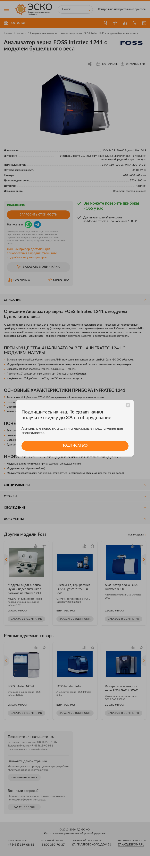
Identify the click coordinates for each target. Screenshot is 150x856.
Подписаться (75, 445)
